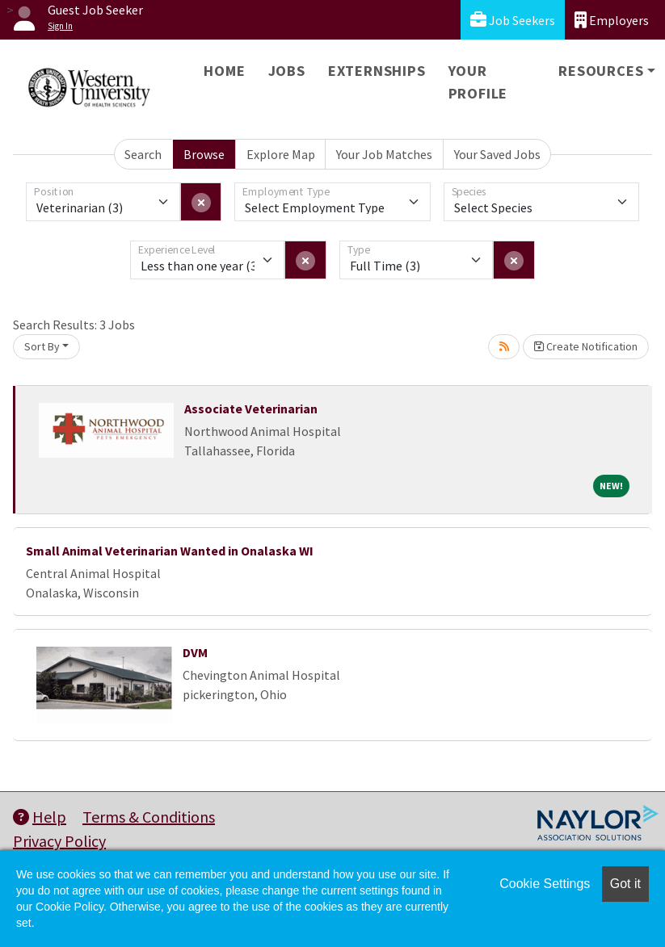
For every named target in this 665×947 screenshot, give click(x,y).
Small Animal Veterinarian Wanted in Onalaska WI (170, 551)
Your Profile (478, 82)
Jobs (286, 70)
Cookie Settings (544, 883)
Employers (612, 20)
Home (224, 70)
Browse (204, 154)
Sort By (42, 346)
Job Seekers (512, 20)
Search (143, 154)
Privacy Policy (59, 841)
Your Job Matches (384, 154)
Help (39, 817)
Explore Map (280, 154)
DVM (195, 652)
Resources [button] (600, 70)
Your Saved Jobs (497, 154)
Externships (377, 70)
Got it (625, 883)
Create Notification (586, 346)
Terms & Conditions (148, 817)
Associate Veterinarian (251, 408)
